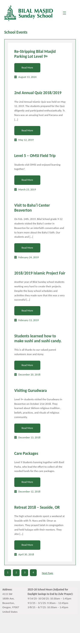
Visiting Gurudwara (30, 390)
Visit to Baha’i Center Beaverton (32, 208)
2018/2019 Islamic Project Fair (39, 273)
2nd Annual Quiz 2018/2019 (37, 92)
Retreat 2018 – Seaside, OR (37, 507)
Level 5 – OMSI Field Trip (35, 155)
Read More (27, 67)
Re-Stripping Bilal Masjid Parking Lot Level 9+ (35, 54)
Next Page (47, 573)
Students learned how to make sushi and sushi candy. (38, 338)
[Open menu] (64, 13)
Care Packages (26, 453)
